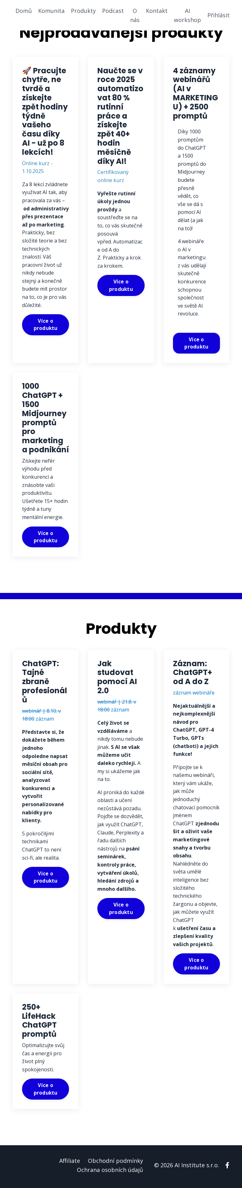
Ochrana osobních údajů (110, 1172)
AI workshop (187, 15)
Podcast (113, 10)
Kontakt (157, 10)
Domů (23, 10)
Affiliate (69, 1163)
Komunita (51, 10)
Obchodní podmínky (115, 1163)
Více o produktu (45, 325)
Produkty (83, 10)
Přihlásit (218, 15)
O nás (135, 15)
